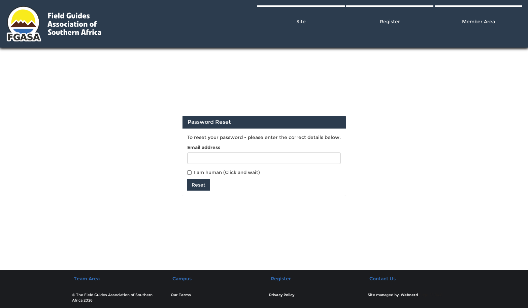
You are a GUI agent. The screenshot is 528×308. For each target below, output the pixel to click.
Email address (203, 147)
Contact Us (382, 279)
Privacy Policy (281, 294)
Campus (182, 279)
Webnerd (409, 294)
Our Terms (181, 294)
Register (390, 22)
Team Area (87, 279)
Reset (198, 185)
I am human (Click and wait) (223, 172)
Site (301, 22)
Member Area (478, 22)
